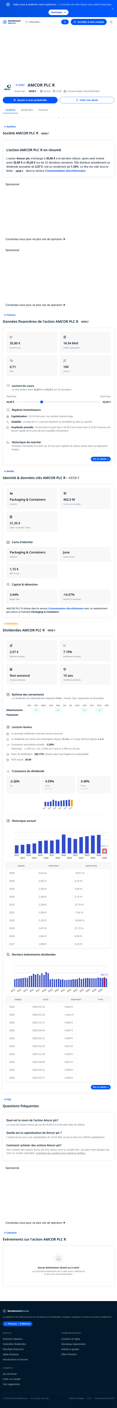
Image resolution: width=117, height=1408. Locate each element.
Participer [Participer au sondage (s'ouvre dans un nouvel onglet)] (58, 12)
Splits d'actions (11, 1354)
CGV (89, 1398)
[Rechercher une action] (41, 22)
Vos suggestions (11, 1384)
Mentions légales (76, 1398)
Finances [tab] (43, 109)
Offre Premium (69, 1354)
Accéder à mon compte (88, 22)
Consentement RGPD (104, 1398)
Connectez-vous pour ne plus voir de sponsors (35, 239)
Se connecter (10, 1374)
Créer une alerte (87, 100)
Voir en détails (101, 459)
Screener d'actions (13, 1339)
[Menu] (111, 22)
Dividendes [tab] (27, 109)
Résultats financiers (13, 1349)
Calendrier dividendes (14, 1344)
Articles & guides (70, 1349)
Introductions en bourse (15, 1359)
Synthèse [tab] (10, 109)
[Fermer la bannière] (112, 8)
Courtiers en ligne (70, 1339)
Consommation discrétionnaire (82, 91)
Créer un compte (12, 1379)
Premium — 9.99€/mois (17, 1324)
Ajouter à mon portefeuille (30, 100)
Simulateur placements (73, 1344)
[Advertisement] (58, 53)
